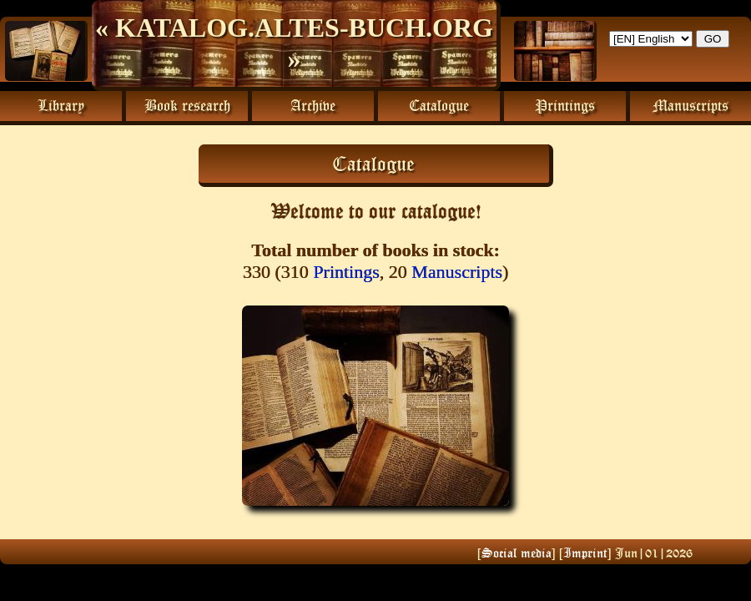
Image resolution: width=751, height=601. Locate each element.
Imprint (585, 552)
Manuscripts (456, 271)
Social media (516, 552)
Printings (346, 271)
